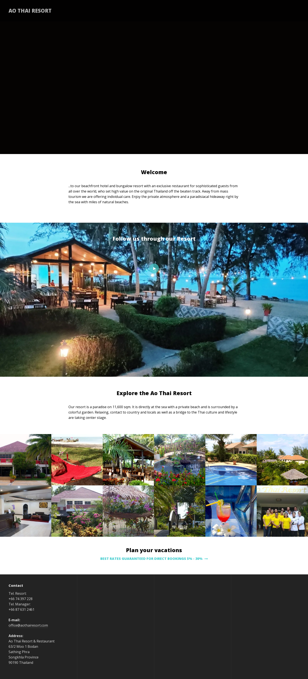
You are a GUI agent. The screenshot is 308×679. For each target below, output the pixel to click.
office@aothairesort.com (28, 625)
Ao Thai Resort (30, 10)
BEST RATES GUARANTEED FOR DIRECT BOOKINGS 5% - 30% (154, 558)
